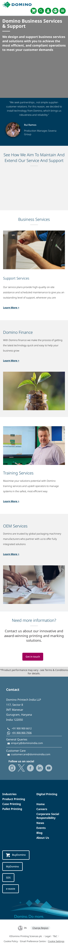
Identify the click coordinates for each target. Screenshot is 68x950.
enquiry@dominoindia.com (27, 743)
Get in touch (33, 656)
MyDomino (12, 866)
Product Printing (13, 799)
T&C (55, 936)
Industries (9, 794)
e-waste (10, 888)
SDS (8, 877)
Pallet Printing (12, 809)
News (40, 823)
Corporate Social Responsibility (47, 816)
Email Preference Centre (33, 941)
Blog (39, 833)
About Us (42, 838)
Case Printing (11, 804)
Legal (48, 936)
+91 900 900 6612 (22, 728)
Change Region (40, 927)
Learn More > (11, 307)
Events (41, 828)
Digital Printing (46, 794)
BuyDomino (16, 855)
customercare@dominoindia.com (30, 754)
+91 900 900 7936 (22, 732)
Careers (41, 809)
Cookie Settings (56, 941)
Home (40, 804)
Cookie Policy (11, 941)
